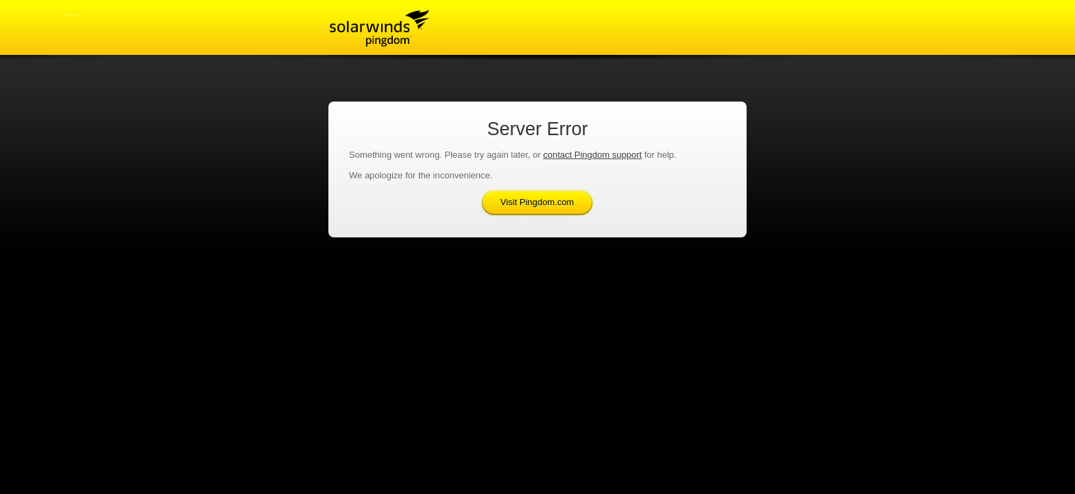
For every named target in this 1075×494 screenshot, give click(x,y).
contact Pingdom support (592, 155)
